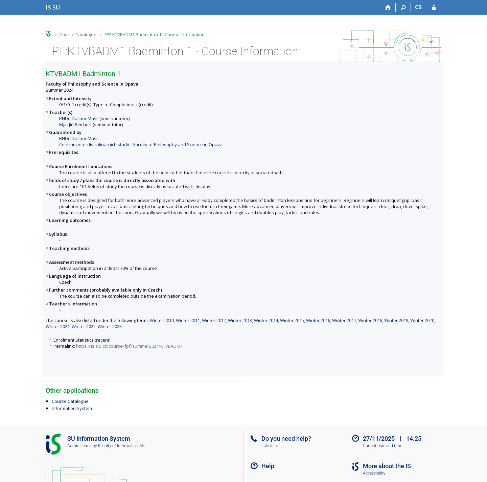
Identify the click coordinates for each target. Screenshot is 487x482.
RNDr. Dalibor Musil (78, 118)
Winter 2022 (84, 326)
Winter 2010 (162, 320)
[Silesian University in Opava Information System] (53, 7)
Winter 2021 (58, 326)
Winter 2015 (292, 320)
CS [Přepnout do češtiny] (418, 7)
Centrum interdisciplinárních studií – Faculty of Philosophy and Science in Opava (141, 144)
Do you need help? (286, 438)
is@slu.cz (270, 445)
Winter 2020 (422, 320)
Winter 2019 (396, 320)
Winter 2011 (188, 320)
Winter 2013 (240, 320)
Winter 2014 (266, 320)
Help (267, 465)
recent (102, 340)
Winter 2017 (344, 320)
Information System (72, 408)
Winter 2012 (214, 320)
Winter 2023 (110, 326)
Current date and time (382, 445)
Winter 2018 (370, 320)
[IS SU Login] (433, 7)
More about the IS (387, 465)
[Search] (403, 7)
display (202, 186)
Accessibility (374, 473)
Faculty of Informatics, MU (121, 445)
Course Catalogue (78, 34)
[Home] (388, 7)
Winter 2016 (318, 320)
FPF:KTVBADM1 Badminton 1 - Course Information (155, 34)
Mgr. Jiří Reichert (75, 124)
